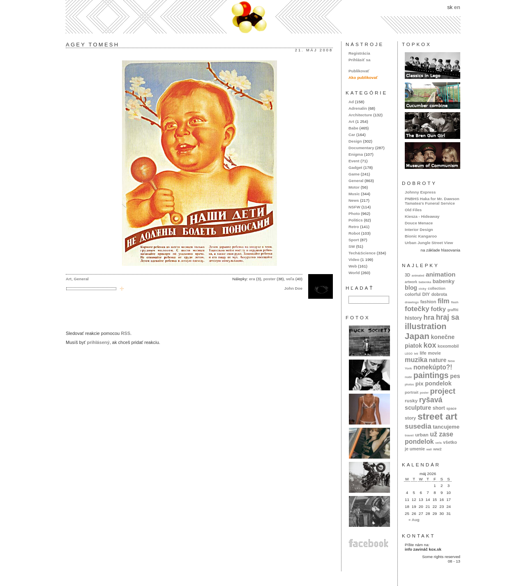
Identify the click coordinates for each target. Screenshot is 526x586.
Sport (353, 240)
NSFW (354, 207)
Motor (354, 187)
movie (434, 353)
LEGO (409, 353)
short (439, 408)
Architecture (360, 115)
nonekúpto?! (432, 367)
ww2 (437, 449)
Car (351, 134)
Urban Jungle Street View (429, 242)
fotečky (417, 309)
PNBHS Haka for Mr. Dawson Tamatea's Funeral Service (432, 200)
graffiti (453, 310)
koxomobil (448, 346)
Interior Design (419, 229)
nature (438, 360)
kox (430, 345)
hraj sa (447, 317)
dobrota (439, 294)
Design (355, 141)
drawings (412, 302)
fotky (438, 308)
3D (407, 275)
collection (436, 288)
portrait (411, 392)
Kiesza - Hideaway (422, 216)
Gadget (355, 167)
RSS (125, 333)
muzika (416, 359)
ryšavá (431, 400)
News (353, 200)
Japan (417, 336)
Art (69, 279)
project (442, 391)
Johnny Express (420, 192)
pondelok (438, 383)
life (423, 353)
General (81, 279)
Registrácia (359, 53)
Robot (354, 233)
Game (354, 174)
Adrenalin (357, 108)
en (457, 7)
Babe (353, 128)
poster (269, 279)
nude (408, 377)
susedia (418, 426)
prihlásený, (99, 342)
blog (411, 287)
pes (455, 376)
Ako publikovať (363, 77)
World (354, 272)
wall (428, 449)
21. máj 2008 (314, 50)
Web (352, 266)
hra (428, 317)
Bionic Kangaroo (421, 236)
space (451, 408)
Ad (351, 101)
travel (409, 435)
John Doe (293, 288)
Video (353, 259)
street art (437, 416)
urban (422, 434)
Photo (354, 213)
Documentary (361, 147)
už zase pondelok (429, 438)
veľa (290, 279)
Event (354, 161)
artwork (411, 282)
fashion (428, 301)
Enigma (355, 154)
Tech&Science (362, 253)
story (410, 417)
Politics (355, 220)
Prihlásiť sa (359, 60)
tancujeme (446, 427)
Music (354, 193)
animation (441, 274)
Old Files (413, 210)
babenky (443, 281)
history (413, 318)
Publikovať (358, 71)
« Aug (414, 519)
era (252, 279)
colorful (413, 294)
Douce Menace (419, 223)
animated (418, 275)
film (444, 301)
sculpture (418, 407)
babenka (425, 282)
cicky (423, 289)
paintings (431, 375)
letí (416, 353)
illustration (425, 326)
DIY (426, 294)
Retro (353, 226)
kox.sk (263, 16)
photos (409, 384)
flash (454, 302)
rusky (411, 400)
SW (351, 246)
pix (419, 384)
